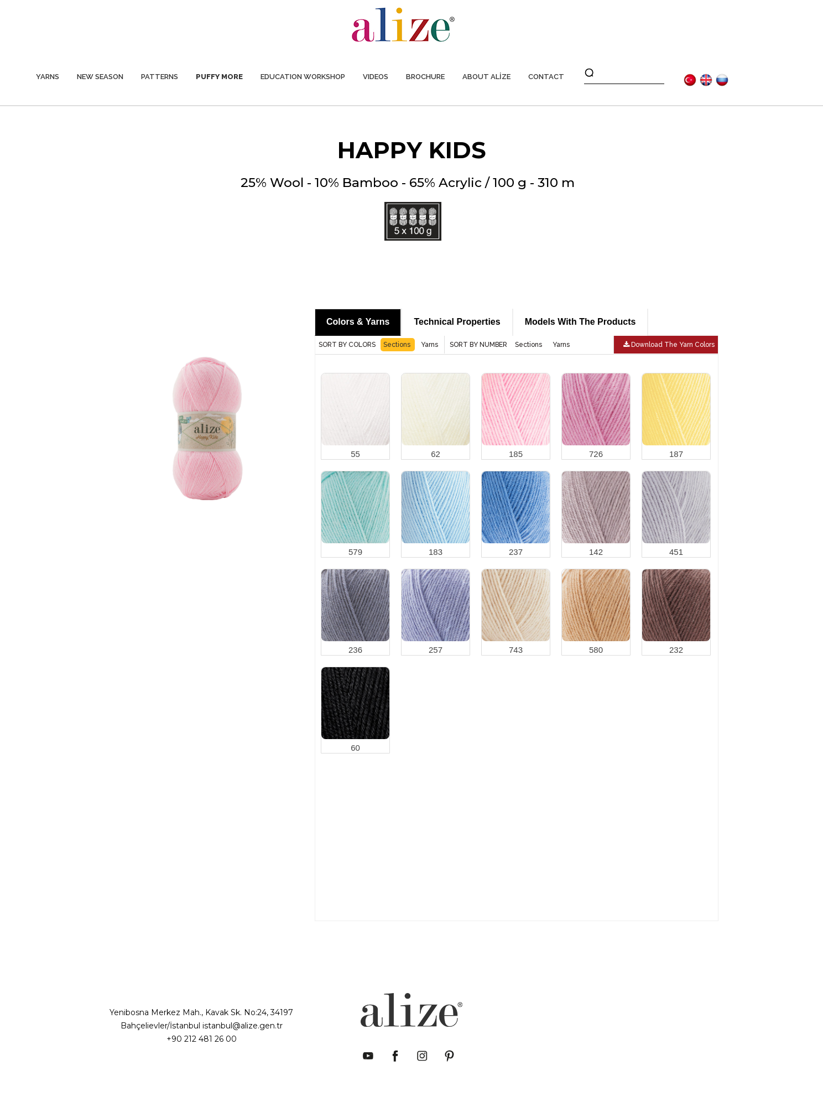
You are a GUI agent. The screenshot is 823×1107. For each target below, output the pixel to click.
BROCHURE (425, 76)
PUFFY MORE (219, 76)
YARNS (47, 76)
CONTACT (546, 76)
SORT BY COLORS (348, 345)
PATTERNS (159, 76)
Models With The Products (580, 321)
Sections (397, 345)
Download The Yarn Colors (669, 345)
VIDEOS (375, 76)
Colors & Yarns (357, 321)
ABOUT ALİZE (486, 76)
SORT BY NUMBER (479, 345)
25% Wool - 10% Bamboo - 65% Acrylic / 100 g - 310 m (408, 208)
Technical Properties (457, 321)
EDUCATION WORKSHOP (303, 76)
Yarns (429, 345)
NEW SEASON (100, 76)
